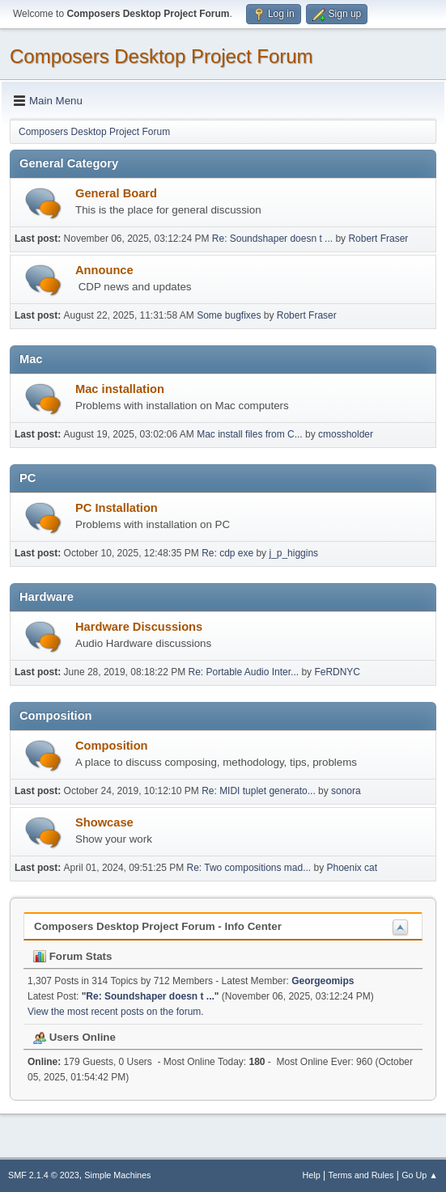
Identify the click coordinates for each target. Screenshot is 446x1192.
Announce (104, 270)
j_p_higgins (293, 553)
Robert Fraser (378, 238)
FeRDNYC (337, 672)
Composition (111, 745)
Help (312, 1175)
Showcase (104, 822)
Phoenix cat (351, 867)
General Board (116, 193)
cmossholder (345, 434)
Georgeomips (322, 981)
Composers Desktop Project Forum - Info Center (158, 926)
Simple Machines (117, 1175)
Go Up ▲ (419, 1175)
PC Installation (116, 507)
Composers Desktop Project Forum (161, 56)
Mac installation (119, 389)
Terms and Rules (361, 1175)
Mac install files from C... (250, 434)
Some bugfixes (229, 315)
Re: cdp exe (227, 553)
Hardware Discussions (138, 626)
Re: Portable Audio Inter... (244, 672)
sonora (346, 791)
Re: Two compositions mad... (249, 867)
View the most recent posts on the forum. (116, 1011)
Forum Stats (72, 956)
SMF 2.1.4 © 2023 (43, 1175)
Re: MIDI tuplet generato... (259, 791)
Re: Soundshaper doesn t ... (272, 238)
